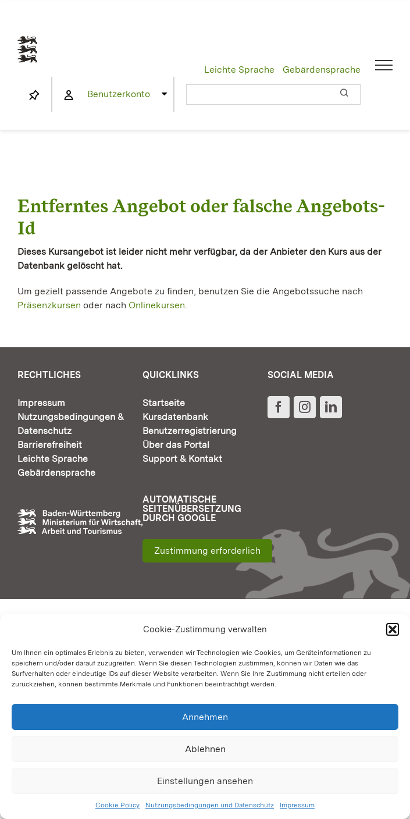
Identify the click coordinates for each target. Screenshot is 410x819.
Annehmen (205, 716)
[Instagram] (305, 407)
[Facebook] (279, 407)
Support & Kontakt (182, 458)
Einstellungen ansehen (205, 780)
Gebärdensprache (322, 69)
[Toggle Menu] (384, 65)
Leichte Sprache (239, 69)
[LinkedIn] (331, 407)
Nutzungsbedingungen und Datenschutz (209, 805)
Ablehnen (205, 748)
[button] (392, 629)
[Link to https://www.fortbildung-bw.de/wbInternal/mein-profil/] (68, 95)
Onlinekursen (157, 305)
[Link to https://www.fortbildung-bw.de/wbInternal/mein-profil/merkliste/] (34, 95)
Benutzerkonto (118, 93)
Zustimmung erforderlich (207, 550)
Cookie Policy (117, 805)
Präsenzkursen (49, 305)
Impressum (297, 805)
